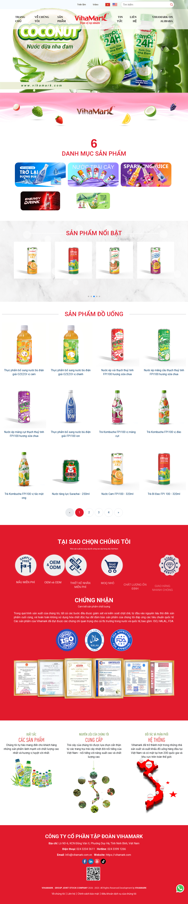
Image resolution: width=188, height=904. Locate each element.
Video (95, 4)
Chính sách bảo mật (88, 893)
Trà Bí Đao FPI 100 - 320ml (164, 494)
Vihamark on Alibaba (162, 19)
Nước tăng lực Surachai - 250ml (71, 494)
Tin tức (120, 19)
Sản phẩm (61, 19)
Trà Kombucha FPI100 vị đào (164, 432)
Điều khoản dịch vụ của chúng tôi (119, 893)
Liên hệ (133, 19)
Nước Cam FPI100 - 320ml (117, 494)
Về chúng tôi (42, 19)
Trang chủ (20, 19)
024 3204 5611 (86, 849)
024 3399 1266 (117, 849)
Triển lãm (81, 4)
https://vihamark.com (118, 854)
